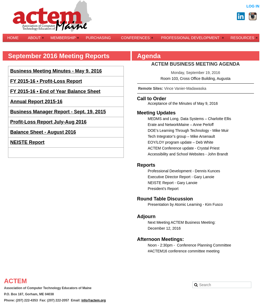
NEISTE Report (27, 142)
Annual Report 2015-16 (36, 101)
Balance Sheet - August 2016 (43, 132)
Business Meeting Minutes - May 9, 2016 (56, 71)
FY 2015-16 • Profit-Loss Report (46, 81)
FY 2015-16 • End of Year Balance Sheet (55, 91)
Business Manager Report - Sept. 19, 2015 (58, 111)
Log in (252, 6)
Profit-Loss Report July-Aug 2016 (48, 122)
